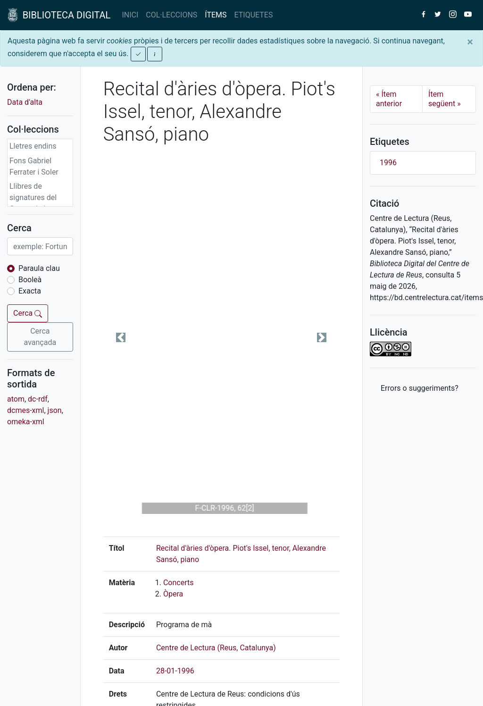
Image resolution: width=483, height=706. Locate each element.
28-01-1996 (175, 670)
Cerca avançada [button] (40, 337)
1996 (388, 162)
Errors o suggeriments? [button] (419, 388)
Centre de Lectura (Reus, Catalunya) (216, 647)
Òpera (173, 593)
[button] (121, 337)
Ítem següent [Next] (444, 99)
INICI (130, 14)
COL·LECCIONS (171, 14)
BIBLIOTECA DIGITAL (59, 15)
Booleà (30, 279)
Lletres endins (33, 146)
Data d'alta (24, 102)
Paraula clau (39, 268)
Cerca (27, 313)
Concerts (178, 582)
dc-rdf (38, 399)
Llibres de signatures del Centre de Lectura (39, 197)
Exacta (29, 290)
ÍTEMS (215, 14)
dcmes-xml (25, 410)
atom (16, 399)
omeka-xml (25, 421)
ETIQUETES (253, 14)
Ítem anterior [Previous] (389, 99)
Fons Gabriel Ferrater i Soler (33, 166)
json (55, 410)
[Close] (470, 42)
